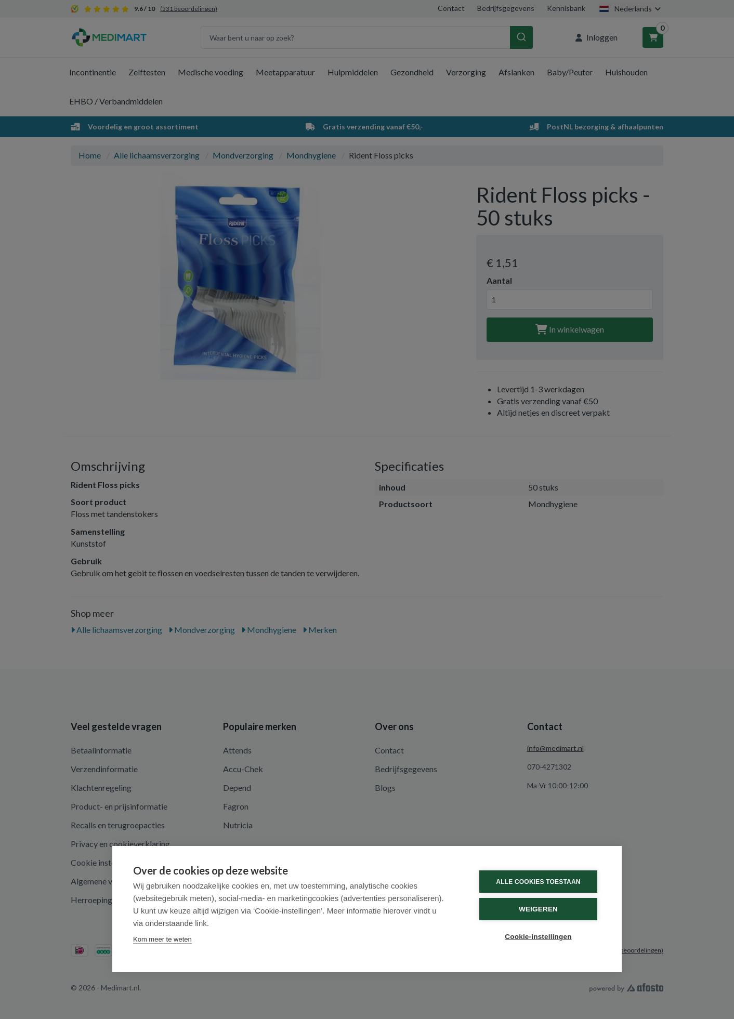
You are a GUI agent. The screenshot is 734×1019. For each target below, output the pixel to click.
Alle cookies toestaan (538, 881)
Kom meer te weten (162, 939)
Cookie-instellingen (538, 937)
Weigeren (538, 909)
